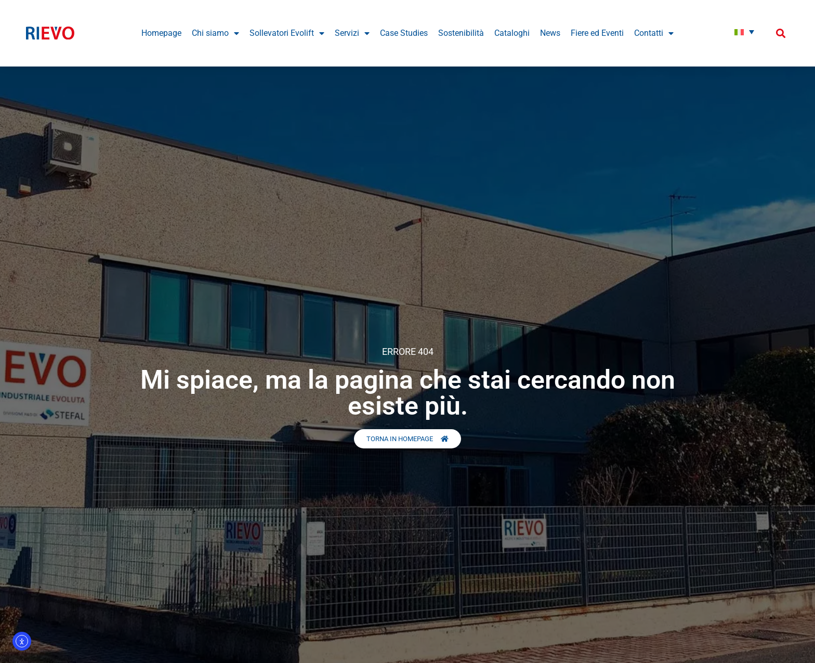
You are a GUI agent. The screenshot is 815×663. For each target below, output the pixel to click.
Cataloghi (512, 33)
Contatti (654, 33)
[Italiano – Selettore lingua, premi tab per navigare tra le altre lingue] (744, 31)
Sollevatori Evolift (286, 33)
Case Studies (404, 33)
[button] (780, 33)
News (550, 33)
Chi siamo (215, 33)
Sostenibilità (461, 33)
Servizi (352, 33)
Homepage (161, 33)
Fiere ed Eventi (597, 33)
